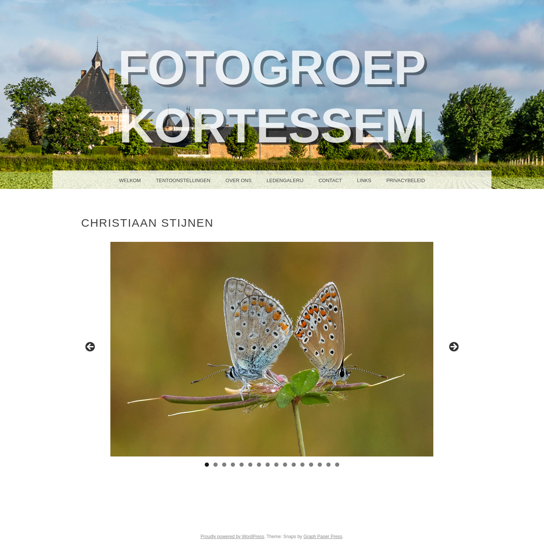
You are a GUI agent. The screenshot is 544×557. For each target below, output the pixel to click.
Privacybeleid (405, 180)
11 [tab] (294, 465)
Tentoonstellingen (183, 180)
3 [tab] (224, 465)
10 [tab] (285, 465)
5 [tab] (242, 465)
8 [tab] (268, 465)
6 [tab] (250, 465)
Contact (330, 180)
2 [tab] (215, 465)
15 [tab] (328, 465)
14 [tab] (320, 465)
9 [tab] (276, 465)
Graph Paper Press (322, 536)
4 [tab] (233, 465)
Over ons (239, 180)
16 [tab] (337, 465)
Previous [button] (90, 347)
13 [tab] (311, 465)
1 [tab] (207, 465)
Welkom (130, 180)
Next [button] (453, 347)
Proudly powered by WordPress (232, 536)
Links (364, 180)
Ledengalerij (285, 180)
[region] (272, 349)
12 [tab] (302, 465)
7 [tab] (259, 465)
